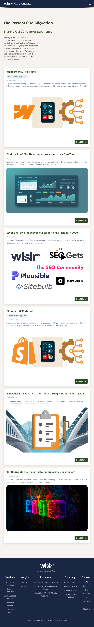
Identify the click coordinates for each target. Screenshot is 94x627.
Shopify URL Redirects (20, 311)
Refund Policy (70, 590)
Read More (81, 142)
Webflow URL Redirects (21, 71)
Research (25, 586)
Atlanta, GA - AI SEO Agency (46, 582)
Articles (25, 582)
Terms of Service (70, 586)
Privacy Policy (70, 582)
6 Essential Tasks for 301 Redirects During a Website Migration (45, 393)
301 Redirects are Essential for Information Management (40, 472)
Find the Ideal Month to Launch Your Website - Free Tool (40, 154)
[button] (90, 4)
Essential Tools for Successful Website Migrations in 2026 (42, 232)
